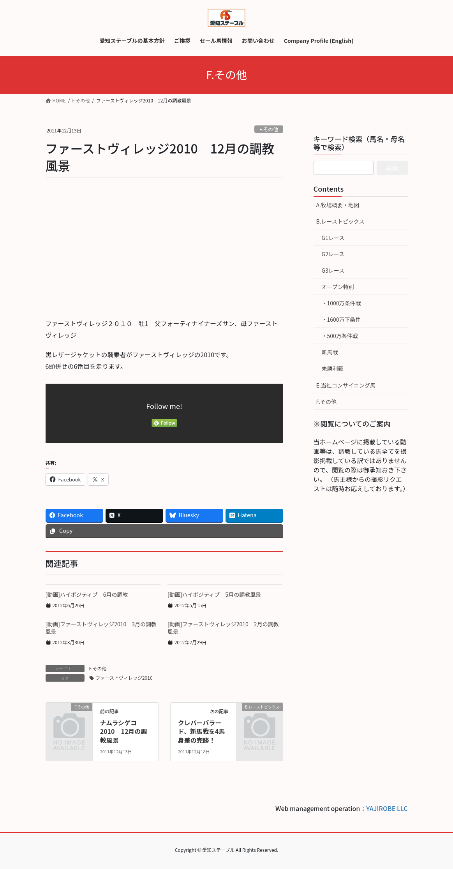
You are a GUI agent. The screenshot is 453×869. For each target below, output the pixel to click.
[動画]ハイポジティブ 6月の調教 (87, 594)
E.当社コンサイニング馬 (345, 385)
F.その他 (268, 129)
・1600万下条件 (341, 319)
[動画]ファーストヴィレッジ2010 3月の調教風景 (101, 628)
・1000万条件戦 (341, 303)
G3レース (333, 270)
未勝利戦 (333, 368)
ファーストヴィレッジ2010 (124, 677)
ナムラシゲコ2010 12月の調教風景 (123, 731)
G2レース (333, 254)
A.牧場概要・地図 (337, 205)
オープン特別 (338, 287)
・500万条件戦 (340, 336)
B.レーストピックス (340, 221)
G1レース (333, 237)
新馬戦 (330, 352)
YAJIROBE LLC (386, 808)
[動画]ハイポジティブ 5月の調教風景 (214, 594)
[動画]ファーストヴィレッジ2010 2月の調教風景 (223, 628)
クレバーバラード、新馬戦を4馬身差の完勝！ (201, 731)
